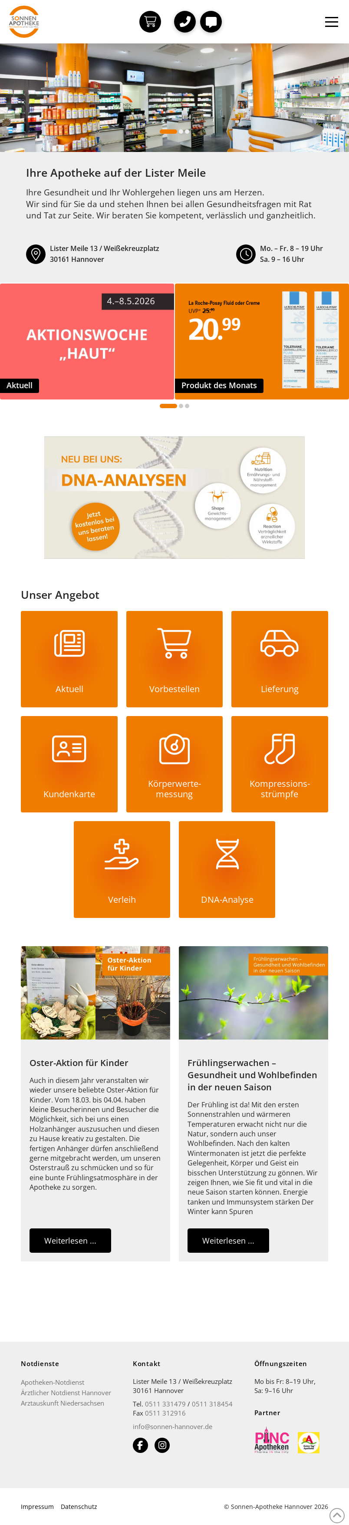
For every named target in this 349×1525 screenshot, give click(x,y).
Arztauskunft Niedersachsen (62, 1403)
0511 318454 (212, 1404)
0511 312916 (165, 1413)
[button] (185, 22)
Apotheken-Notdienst (52, 1382)
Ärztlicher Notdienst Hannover (66, 1392)
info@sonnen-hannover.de (172, 1426)
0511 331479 (165, 1404)
